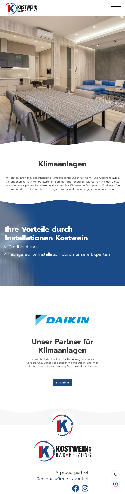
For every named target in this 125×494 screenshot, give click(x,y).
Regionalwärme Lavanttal (62, 478)
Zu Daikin (62, 383)
